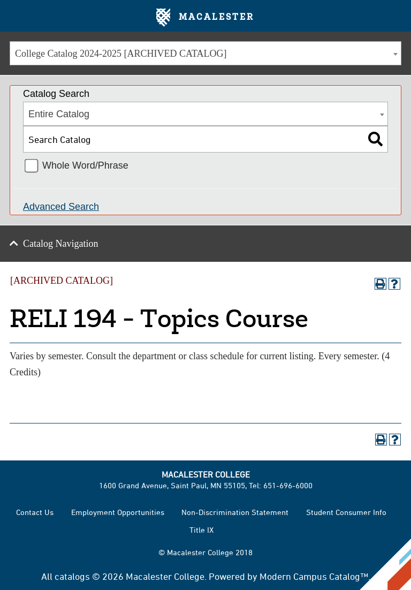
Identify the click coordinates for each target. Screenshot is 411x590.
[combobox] (205, 53)
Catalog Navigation (60, 243)
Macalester (205, 17)
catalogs (72, 576)
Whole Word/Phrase (85, 165)
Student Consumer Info (346, 512)
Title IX (201, 529)
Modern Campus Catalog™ (314, 576)
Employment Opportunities (117, 512)
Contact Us (35, 512)
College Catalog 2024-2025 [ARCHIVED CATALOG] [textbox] (121, 53)
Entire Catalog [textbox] (58, 114)
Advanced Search (61, 206)
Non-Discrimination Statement (234, 512)
